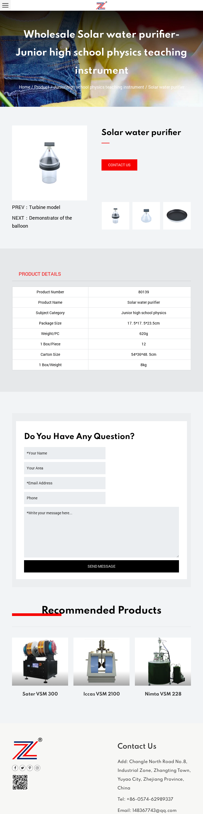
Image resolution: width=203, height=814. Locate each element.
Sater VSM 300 (40, 664)
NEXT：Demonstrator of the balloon (42, 222)
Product (41, 89)
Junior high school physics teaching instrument (98, 89)
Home (24, 89)
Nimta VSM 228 (163, 664)
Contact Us (119, 165)
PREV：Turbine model (36, 207)
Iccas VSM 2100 (101, 664)
